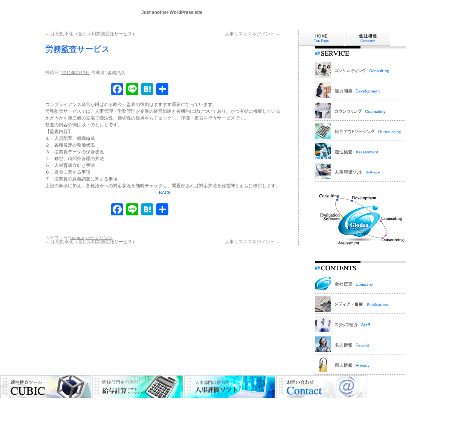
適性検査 (241, 404)
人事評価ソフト (271, 404)
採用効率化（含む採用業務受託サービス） (91, 33)
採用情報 (365, 404)
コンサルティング (108, 404)
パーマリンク (99, 237)
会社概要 (76, 404)
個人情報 (388, 404)
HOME (56, 404)
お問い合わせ (337, 404)
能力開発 (140, 404)
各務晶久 (116, 73)
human (77, 237)
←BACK (162, 192)
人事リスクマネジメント (252, 33)
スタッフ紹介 (305, 404)
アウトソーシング (209, 404)
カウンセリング (170, 404)
